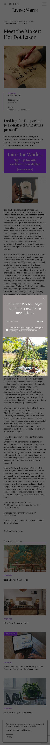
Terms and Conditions (28, 329)
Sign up (40, 321)
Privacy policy (14, 329)
